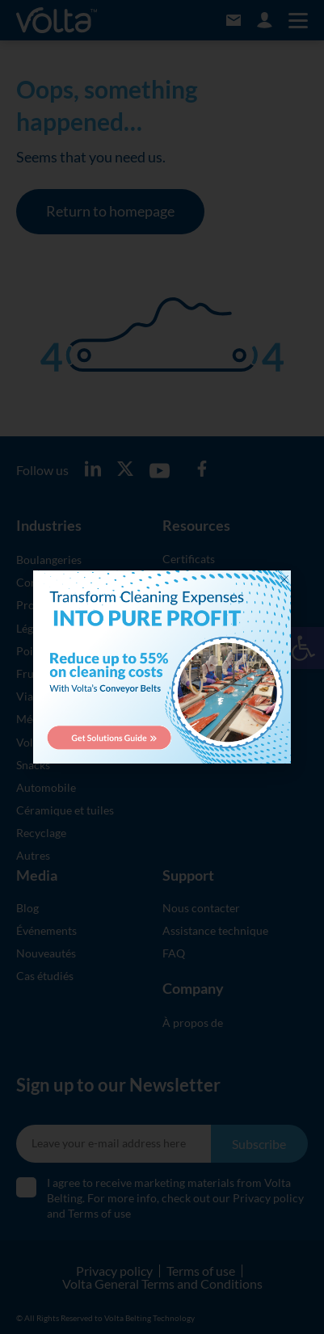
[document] (162, 667)
